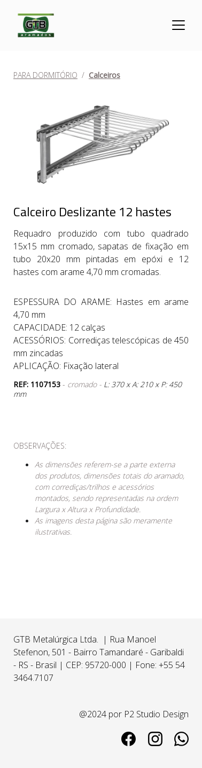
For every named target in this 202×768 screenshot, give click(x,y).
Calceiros (104, 75)
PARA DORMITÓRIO (45, 75)
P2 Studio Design (156, 714)
